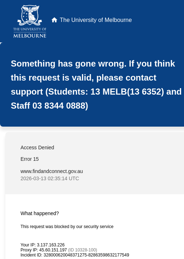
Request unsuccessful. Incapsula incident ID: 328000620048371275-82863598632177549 (92, 129)
